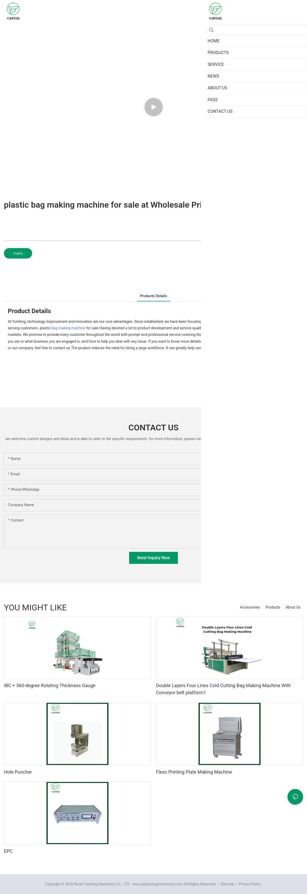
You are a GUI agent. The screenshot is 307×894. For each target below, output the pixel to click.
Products (273, 607)
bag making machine (68, 328)
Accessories (250, 607)
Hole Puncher (18, 772)
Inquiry (18, 253)
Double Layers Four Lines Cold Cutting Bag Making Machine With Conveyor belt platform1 (223, 689)
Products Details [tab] (153, 296)
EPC (8, 851)
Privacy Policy (250, 884)
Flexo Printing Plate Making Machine (194, 772)
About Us (293, 607)
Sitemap (227, 884)
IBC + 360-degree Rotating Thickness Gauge (49, 685)
